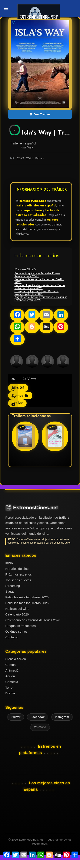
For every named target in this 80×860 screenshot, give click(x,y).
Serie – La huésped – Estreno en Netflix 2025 (39, 280)
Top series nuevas (18, 580)
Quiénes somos (16, 631)
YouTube (40, 727)
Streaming (12, 586)
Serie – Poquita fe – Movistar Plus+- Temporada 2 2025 (37, 274)
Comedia (11, 682)
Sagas (9, 591)
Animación (12, 670)
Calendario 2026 (17, 614)
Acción (10, 676)
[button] (63, 441)
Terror (9, 687)
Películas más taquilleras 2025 (27, 597)
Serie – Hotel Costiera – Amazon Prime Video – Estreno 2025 (39, 286)
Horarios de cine (17, 568)
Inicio (9, 563)
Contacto (11, 637)
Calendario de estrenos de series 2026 (32, 620)
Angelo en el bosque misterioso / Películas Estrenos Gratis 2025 (40, 298)
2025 (29, 158)
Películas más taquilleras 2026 (27, 603)
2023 (20, 158)
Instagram (62, 717)
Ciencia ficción (15, 659)
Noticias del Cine (17, 608)
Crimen (10, 664)
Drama (10, 693)
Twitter (15, 717)
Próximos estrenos (18, 574)
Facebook (37, 717)
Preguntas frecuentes (20, 626)
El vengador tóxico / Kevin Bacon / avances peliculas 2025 (36, 292)
